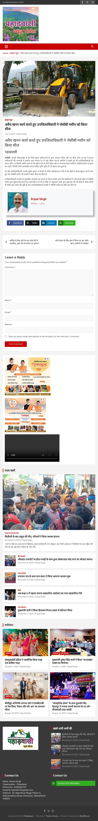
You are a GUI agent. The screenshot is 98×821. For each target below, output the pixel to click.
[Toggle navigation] (6, 46)
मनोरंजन (9, 625)
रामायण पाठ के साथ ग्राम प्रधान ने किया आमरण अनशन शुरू (44, 576)
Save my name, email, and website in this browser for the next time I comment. (43, 336)
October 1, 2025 (59, 666)
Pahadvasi (28, 816)
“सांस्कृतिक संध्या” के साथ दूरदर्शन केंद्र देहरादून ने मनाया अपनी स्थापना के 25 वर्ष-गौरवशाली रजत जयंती (71, 706)
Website (8, 324)
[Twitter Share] (32, 223)
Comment (10, 267)
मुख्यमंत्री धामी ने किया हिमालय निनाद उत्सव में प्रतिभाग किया (45, 610)
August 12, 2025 (59, 713)
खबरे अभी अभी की (62, 728)
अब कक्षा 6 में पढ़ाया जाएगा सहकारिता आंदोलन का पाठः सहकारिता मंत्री (50, 593)
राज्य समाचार (22, 573)
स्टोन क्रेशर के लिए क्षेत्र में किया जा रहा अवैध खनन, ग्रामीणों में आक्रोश (71, 242)
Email (8, 312)
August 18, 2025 (12, 713)
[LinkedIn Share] (49, 223)
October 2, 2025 (11, 666)
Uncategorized (12, 533)
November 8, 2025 (13, 540)
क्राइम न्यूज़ (8, 120)
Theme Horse (52, 816)
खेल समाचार (21, 556)
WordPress (84, 816)
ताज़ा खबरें (10, 470)
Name (8, 300)
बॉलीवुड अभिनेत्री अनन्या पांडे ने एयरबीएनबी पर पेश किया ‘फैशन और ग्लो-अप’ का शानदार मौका (25, 706)
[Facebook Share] (15, 223)
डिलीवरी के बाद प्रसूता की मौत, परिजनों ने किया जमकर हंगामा (32, 536)
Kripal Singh (22, 134)
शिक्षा (19, 590)
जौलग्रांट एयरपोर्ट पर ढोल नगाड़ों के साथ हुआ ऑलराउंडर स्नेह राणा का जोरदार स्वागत (55, 559)
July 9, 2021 (10, 134)
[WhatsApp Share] (67, 223)
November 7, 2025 (25, 614)
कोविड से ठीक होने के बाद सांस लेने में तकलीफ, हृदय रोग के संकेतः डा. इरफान (24, 242)
